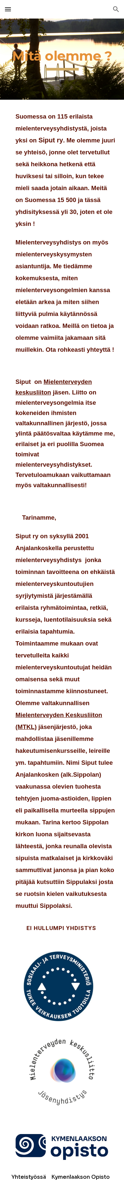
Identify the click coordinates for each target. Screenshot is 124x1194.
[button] (8, 9)
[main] (62, 59)
